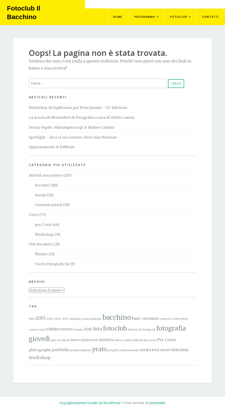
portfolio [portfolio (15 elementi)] (61, 349)
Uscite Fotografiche (52, 264)
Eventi (40, 195)
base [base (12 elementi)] (136, 318)
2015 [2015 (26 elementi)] (40, 318)
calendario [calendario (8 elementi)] (150, 318)
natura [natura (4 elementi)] (118, 340)
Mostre (41, 254)
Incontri (42, 185)
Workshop (44, 234)
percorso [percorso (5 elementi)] (150, 340)
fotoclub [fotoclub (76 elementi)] (115, 328)
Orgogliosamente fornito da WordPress (89, 403)
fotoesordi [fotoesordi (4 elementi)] (135, 329)
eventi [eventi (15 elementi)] (66, 329)
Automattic (157, 403)
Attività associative (46, 175)
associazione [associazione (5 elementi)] (92, 319)
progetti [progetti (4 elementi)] (113, 350)
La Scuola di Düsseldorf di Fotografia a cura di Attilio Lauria (81, 117)
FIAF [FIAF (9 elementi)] (88, 329)
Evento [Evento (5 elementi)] (78, 329)
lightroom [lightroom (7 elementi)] (90, 340)
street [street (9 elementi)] (165, 350)
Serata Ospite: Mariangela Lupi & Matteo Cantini (71, 127)
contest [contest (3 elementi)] (33, 329)
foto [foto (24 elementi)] (97, 329)
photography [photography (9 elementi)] (40, 350)
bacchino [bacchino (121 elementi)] (116, 317)
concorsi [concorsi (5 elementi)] (166, 319)
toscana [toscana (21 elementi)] (179, 349)
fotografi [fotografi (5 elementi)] (149, 329)
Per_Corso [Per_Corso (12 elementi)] (166, 339)
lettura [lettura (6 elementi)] (76, 340)
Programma (144, 17)
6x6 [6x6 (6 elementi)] (31, 319)
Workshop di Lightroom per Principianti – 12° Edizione (78, 107)
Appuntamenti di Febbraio (52, 147)
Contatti (210, 17)
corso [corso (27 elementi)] (52, 329)
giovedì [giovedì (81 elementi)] (39, 339)
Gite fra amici (41, 244)
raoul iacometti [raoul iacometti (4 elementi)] (129, 350)
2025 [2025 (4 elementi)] (65, 318)
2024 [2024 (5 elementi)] (57, 319)
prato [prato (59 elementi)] (99, 349)
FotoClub (178, 17)
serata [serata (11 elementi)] (145, 350)
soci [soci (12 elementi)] (155, 349)
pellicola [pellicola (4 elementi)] (137, 340)
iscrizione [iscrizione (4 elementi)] (63, 340)
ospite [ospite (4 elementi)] (127, 340)
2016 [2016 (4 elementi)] (50, 318)
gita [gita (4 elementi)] (53, 340)
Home (117, 17)
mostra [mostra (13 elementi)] (106, 339)
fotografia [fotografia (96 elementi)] (171, 328)
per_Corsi (43, 224)
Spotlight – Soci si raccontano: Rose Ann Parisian (73, 137)
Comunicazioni (48, 205)
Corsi (33, 214)
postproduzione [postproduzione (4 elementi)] (81, 350)
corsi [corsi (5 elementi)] (41, 329)
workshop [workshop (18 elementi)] (40, 357)
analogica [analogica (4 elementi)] (75, 318)
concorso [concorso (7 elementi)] (180, 319)
